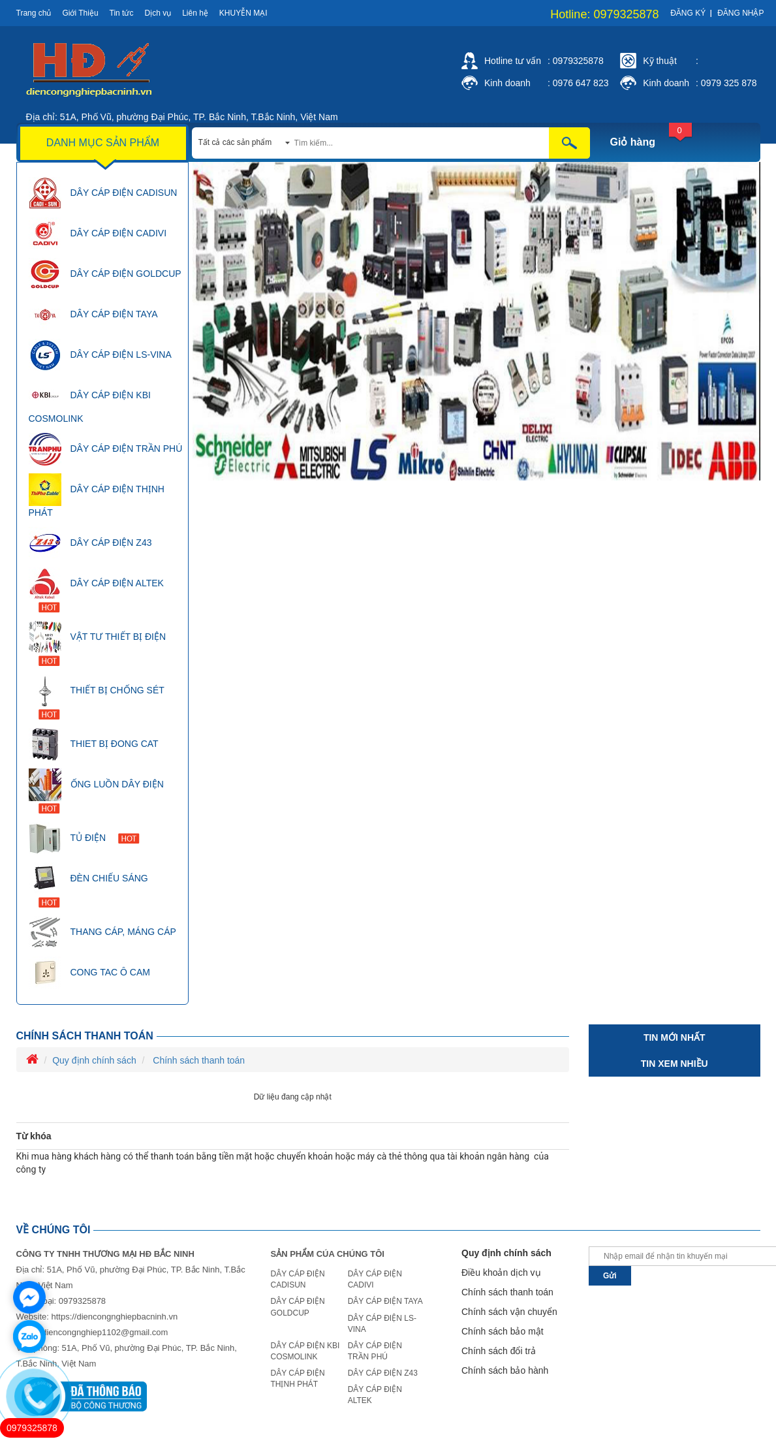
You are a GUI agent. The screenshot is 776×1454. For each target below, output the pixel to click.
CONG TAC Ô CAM (89, 972)
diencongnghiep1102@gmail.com (105, 1332)
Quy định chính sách (94, 1060)
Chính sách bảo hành (504, 1370)
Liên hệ (195, 13)
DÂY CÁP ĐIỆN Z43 (90, 543)
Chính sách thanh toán (84, 1035)
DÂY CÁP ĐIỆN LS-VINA (100, 355)
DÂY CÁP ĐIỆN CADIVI (98, 233)
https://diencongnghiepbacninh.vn (114, 1316)
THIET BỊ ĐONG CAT (94, 744)
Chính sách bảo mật (502, 1331)
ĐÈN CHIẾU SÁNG (88, 885)
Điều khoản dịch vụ (501, 1272)
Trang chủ (34, 13)
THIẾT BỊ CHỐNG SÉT (96, 696)
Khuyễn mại (243, 13)
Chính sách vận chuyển (509, 1311)
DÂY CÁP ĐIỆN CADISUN (103, 193)
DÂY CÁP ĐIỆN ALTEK (96, 589)
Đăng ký (688, 13)
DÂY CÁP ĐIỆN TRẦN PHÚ (106, 449)
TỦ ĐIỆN (84, 838)
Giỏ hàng (633, 142)
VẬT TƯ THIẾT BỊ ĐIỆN (97, 643)
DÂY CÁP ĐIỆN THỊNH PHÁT (96, 495)
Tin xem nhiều (674, 1063)
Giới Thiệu (80, 13)
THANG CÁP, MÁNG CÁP (102, 932)
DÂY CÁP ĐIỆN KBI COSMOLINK (90, 401)
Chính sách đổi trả (498, 1351)
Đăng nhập (740, 13)
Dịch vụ (157, 13)
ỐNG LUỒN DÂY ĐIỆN (96, 791)
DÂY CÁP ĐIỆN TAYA (93, 314)
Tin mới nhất (675, 1037)
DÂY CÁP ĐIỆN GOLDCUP (105, 274)
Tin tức (122, 13)
